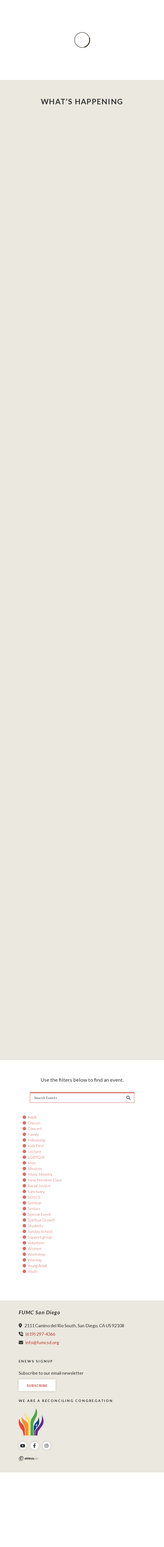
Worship (35, 1260)
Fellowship (37, 1140)
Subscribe (37, 1385)
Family (33, 1134)
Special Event (39, 1214)
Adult (32, 1117)
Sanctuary (36, 1191)
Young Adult (37, 1265)
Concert (35, 1128)
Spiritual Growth (41, 1220)
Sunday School (40, 1231)
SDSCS (34, 1197)
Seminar (35, 1203)
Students (35, 1225)
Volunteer (36, 1243)
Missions (35, 1168)
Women (34, 1248)
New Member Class (45, 1180)
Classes (34, 1123)
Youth (32, 1271)
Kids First (36, 1145)
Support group (40, 1237)
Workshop (37, 1254)
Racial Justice (39, 1185)
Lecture (34, 1151)
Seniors (34, 1208)
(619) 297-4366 (40, 1334)
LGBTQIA (36, 1157)
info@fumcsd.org (42, 1342)
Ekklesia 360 (29, 1458)
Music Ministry (40, 1174)
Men (32, 1163)
